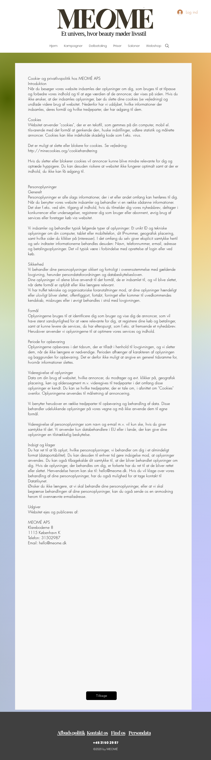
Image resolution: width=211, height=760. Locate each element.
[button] (71, 733)
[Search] (167, 46)
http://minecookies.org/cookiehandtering (62, 150)
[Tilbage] (101, 695)
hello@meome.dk (113, 470)
